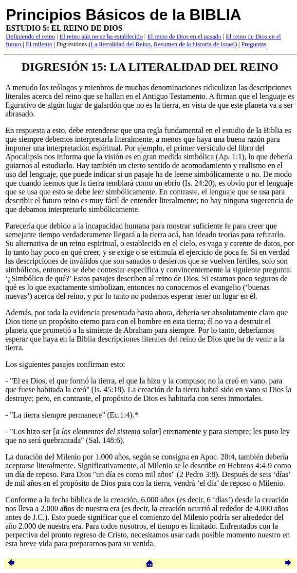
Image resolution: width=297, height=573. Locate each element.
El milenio (39, 44)
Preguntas (253, 44)
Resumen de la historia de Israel (194, 44)
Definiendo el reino (30, 36)
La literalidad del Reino (120, 44)
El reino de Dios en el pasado (184, 36)
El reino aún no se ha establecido (101, 36)
